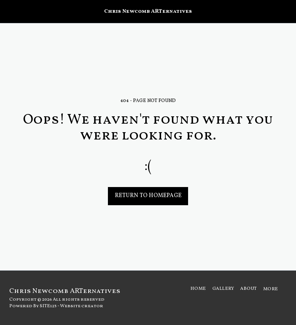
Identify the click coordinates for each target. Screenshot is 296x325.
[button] (8, 11)
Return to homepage (148, 196)
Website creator (81, 306)
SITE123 (48, 306)
